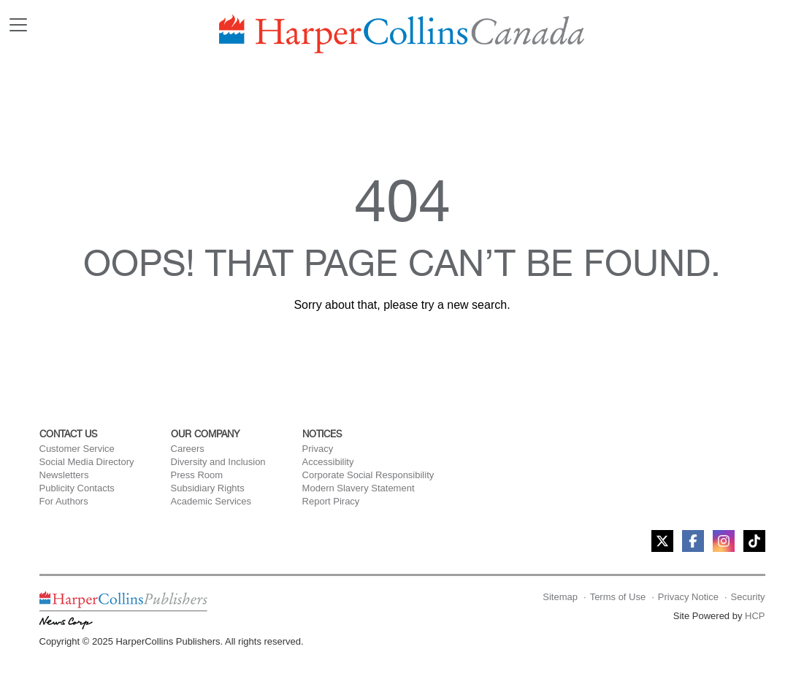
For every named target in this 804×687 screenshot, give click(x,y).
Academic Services (211, 501)
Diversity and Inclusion (218, 461)
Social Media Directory (86, 461)
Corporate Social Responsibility (368, 474)
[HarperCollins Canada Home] (401, 34)
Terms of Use (618, 596)
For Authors (63, 501)
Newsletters (64, 474)
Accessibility (328, 461)
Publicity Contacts (77, 488)
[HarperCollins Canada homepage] (123, 609)
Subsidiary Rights (208, 488)
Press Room (197, 474)
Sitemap (560, 596)
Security (748, 596)
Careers (187, 448)
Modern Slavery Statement (358, 488)
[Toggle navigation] (18, 25)
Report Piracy (331, 501)
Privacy (318, 448)
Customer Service (77, 448)
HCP (755, 615)
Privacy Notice (688, 596)
